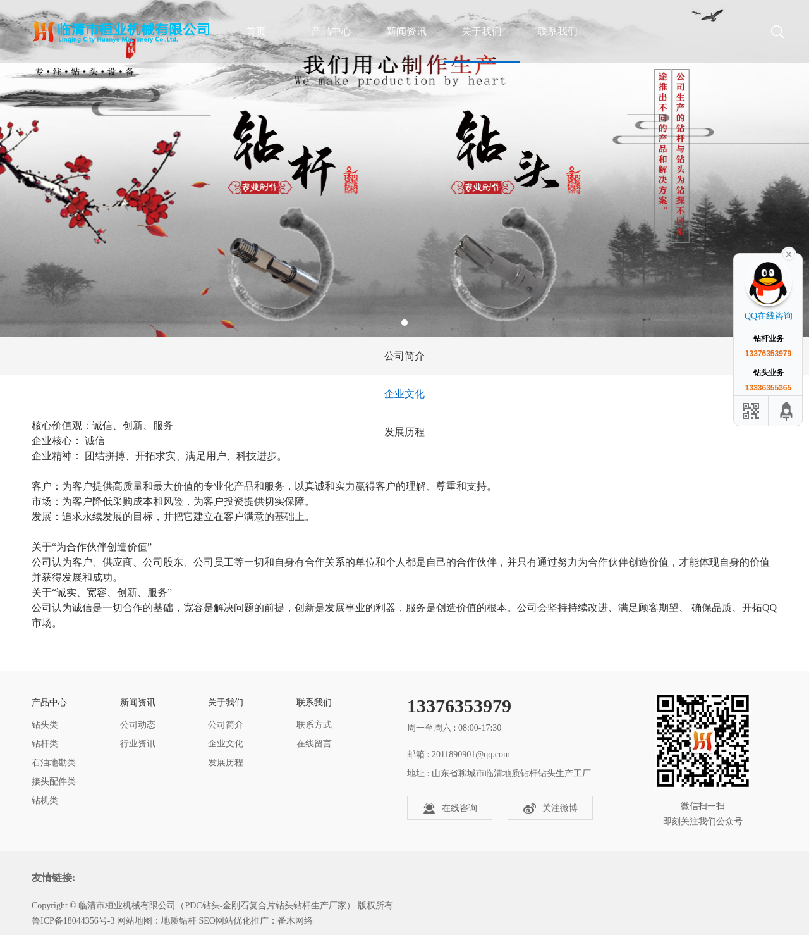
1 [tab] (404, 322)
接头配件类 (54, 781)
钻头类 (45, 724)
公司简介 (404, 355)
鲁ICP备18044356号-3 (73, 921)
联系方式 (314, 724)
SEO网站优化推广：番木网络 (255, 921)
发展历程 (404, 431)
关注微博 (550, 808)
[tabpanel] (404, 168)
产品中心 (331, 31)
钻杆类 (45, 743)
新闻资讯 (406, 31)
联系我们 (557, 31)
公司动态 (137, 724)
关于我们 (481, 31)
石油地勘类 (54, 762)
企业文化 (404, 393)
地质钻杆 (179, 921)
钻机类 (45, 800)
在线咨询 (450, 808)
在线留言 (314, 743)
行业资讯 (137, 743)
